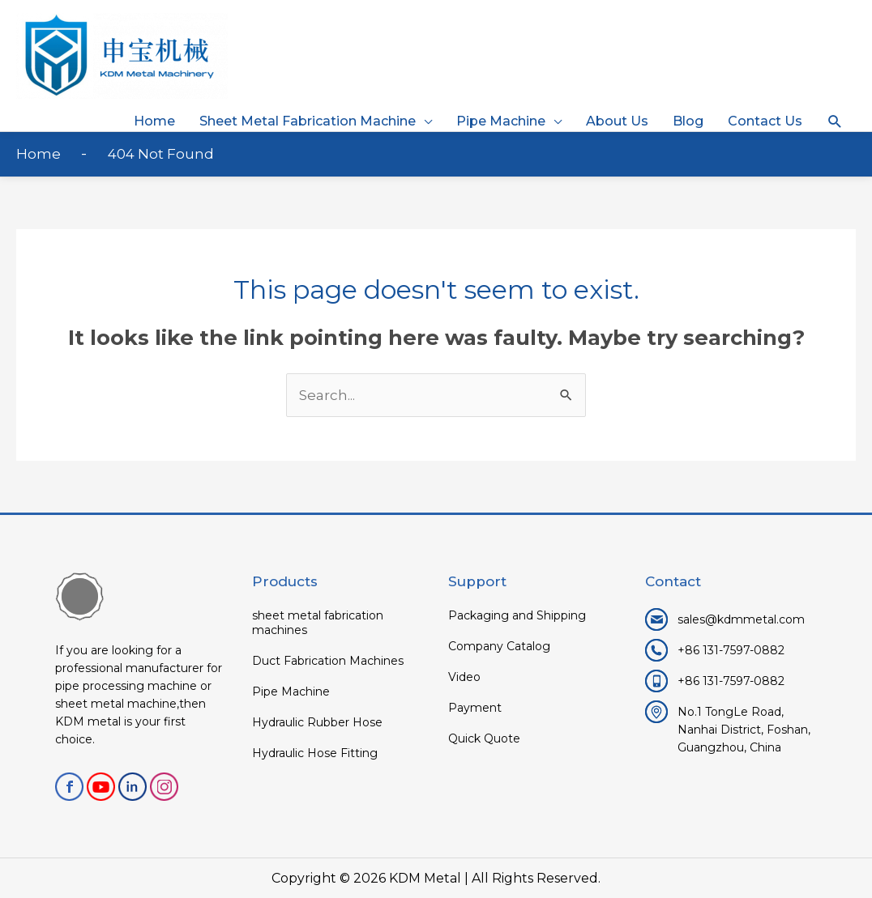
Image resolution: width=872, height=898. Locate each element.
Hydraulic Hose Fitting (315, 753)
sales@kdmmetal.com (741, 619)
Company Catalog (499, 646)
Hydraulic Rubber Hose (317, 722)
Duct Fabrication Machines (328, 660)
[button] (835, 121)
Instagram (164, 786)
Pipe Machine (291, 691)
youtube (101, 786)
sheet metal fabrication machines (317, 622)
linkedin (132, 786)
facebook (69, 786)
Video (464, 677)
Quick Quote (484, 738)
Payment (475, 707)
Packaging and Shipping (517, 615)
